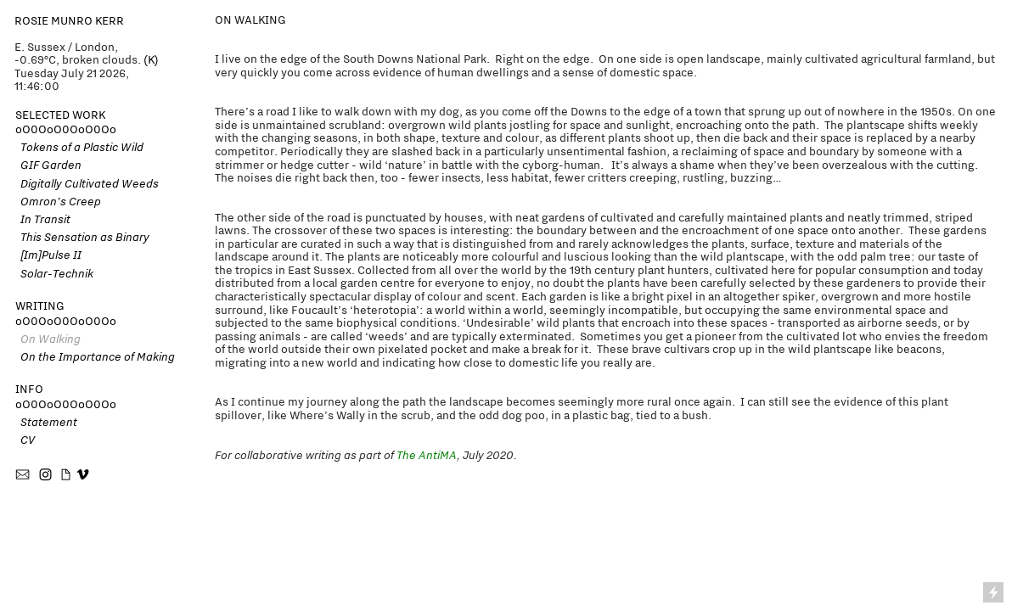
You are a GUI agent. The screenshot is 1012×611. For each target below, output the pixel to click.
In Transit (42, 219)
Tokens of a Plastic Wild (79, 146)
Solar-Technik (54, 273)
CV (25, 439)
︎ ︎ (55, 475)
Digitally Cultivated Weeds (89, 183)
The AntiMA (426, 454)
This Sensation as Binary (82, 236)
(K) (151, 60)
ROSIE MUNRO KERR (69, 21)
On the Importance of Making (95, 356)
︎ (83, 475)
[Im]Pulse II (51, 254)
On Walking (48, 338)
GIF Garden (51, 164)
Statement (46, 421)
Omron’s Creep (58, 201)
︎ (23, 475)
